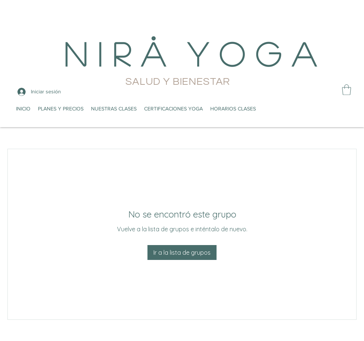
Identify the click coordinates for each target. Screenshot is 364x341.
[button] (346, 89)
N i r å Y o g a (189, 53)
